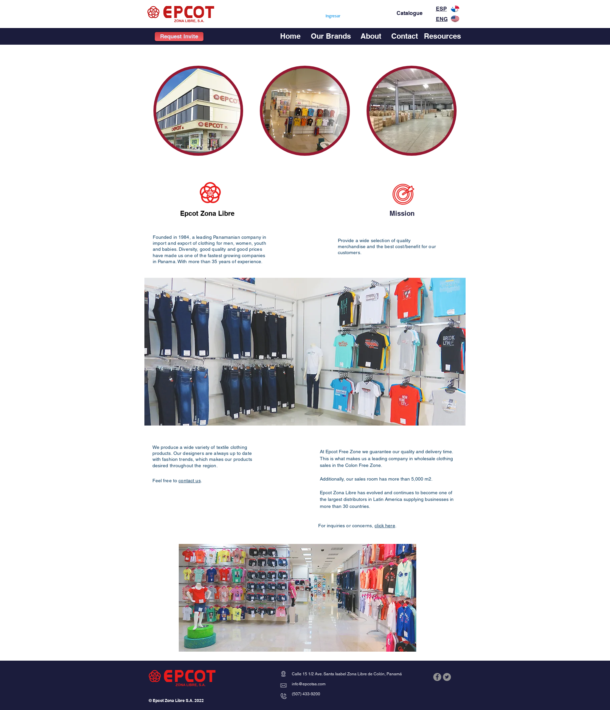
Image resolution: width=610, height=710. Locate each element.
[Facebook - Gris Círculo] (437, 677)
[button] (198, 111)
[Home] (290, 36)
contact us (189, 480)
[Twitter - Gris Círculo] (447, 677)
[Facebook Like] (446, 692)
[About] (371, 36)
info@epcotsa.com (309, 684)
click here (385, 525)
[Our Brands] (331, 36)
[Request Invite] (179, 36)
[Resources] (443, 36)
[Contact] (404, 36)
